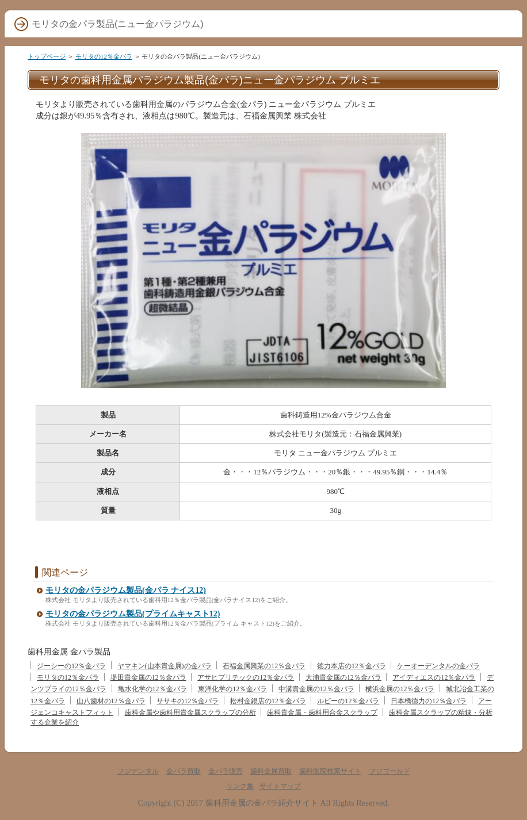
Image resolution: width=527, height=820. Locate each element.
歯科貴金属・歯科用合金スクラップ (322, 712)
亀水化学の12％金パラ (152, 689)
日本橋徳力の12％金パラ (429, 701)
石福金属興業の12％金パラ (264, 666)
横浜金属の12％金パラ (399, 689)
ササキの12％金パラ (187, 701)
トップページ (47, 56)
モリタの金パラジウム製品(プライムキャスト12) (132, 614)
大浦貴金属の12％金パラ (343, 677)
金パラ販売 (225, 771)
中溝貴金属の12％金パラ (316, 689)
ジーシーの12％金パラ (71, 666)
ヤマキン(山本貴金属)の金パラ (164, 666)
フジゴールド (389, 771)
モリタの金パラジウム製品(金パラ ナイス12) (125, 590)
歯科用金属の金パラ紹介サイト (261, 802)
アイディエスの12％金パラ (433, 677)
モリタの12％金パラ (103, 56)
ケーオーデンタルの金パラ (438, 666)
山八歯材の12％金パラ (111, 701)
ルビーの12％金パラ (348, 701)
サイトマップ (280, 786)
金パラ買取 (183, 771)
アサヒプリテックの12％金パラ (245, 677)
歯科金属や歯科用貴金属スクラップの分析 (190, 712)
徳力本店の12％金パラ (351, 666)
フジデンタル (138, 771)
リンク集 (240, 786)
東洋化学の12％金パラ (232, 689)
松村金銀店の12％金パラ (268, 701)
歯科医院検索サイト (330, 771)
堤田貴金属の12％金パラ (148, 677)
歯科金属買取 (271, 771)
